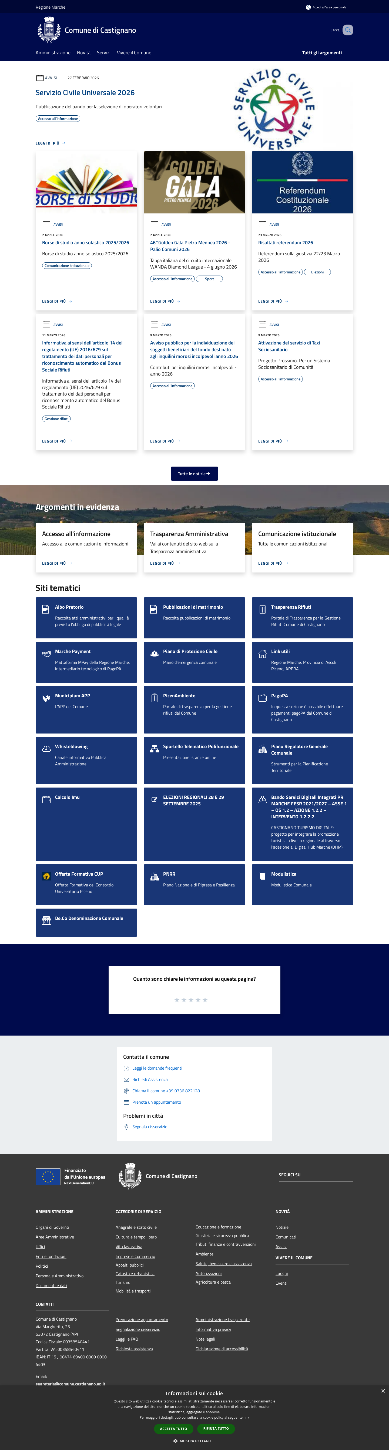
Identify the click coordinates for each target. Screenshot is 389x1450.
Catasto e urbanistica (135, 1273)
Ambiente (204, 1254)
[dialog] (194, 1417)
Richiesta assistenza (134, 1348)
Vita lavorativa (129, 1246)
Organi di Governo (52, 1227)
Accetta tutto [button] (173, 1428)
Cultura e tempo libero (136, 1237)
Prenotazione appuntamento (142, 1319)
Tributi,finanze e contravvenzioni (226, 1244)
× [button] (383, 1391)
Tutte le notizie (194, 473)
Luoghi (282, 1273)
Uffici (40, 1246)
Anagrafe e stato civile (136, 1227)
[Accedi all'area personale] (326, 7)
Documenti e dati (51, 1285)
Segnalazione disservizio (138, 1329)
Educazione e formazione (218, 1227)
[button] (194, 1441)
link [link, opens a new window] (246, 1417)
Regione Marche (50, 7)
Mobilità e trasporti (133, 1291)
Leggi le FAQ (127, 1339)
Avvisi (51, 78)
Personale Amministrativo (59, 1275)
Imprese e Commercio (135, 1256)
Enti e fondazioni (51, 1256)
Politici (42, 1266)
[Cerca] (346, 30)
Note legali (205, 1339)
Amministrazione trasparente (223, 1319)
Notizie (282, 1227)
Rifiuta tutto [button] (216, 1428)
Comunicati (286, 1237)
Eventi (281, 1283)
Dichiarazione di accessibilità (222, 1348)
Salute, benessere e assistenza (224, 1263)
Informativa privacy (213, 1329)
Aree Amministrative (55, 1237)
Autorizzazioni (209, 1273)
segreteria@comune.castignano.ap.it (70, 1384)
